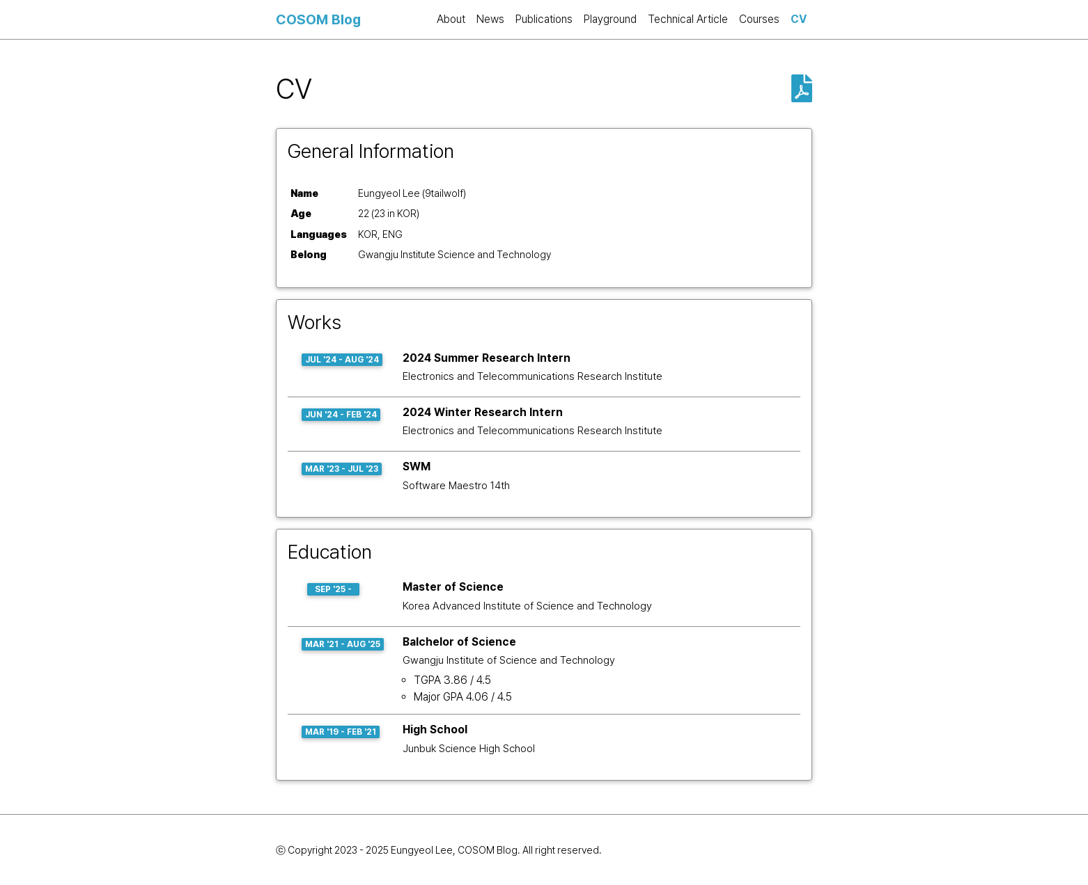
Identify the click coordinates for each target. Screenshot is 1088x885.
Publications (544, 19)
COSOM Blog (318, 19)
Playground (610, 19)
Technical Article (688, 19)
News (490, 19)
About (451, 19)
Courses (759, 19)
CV (801, 18)
